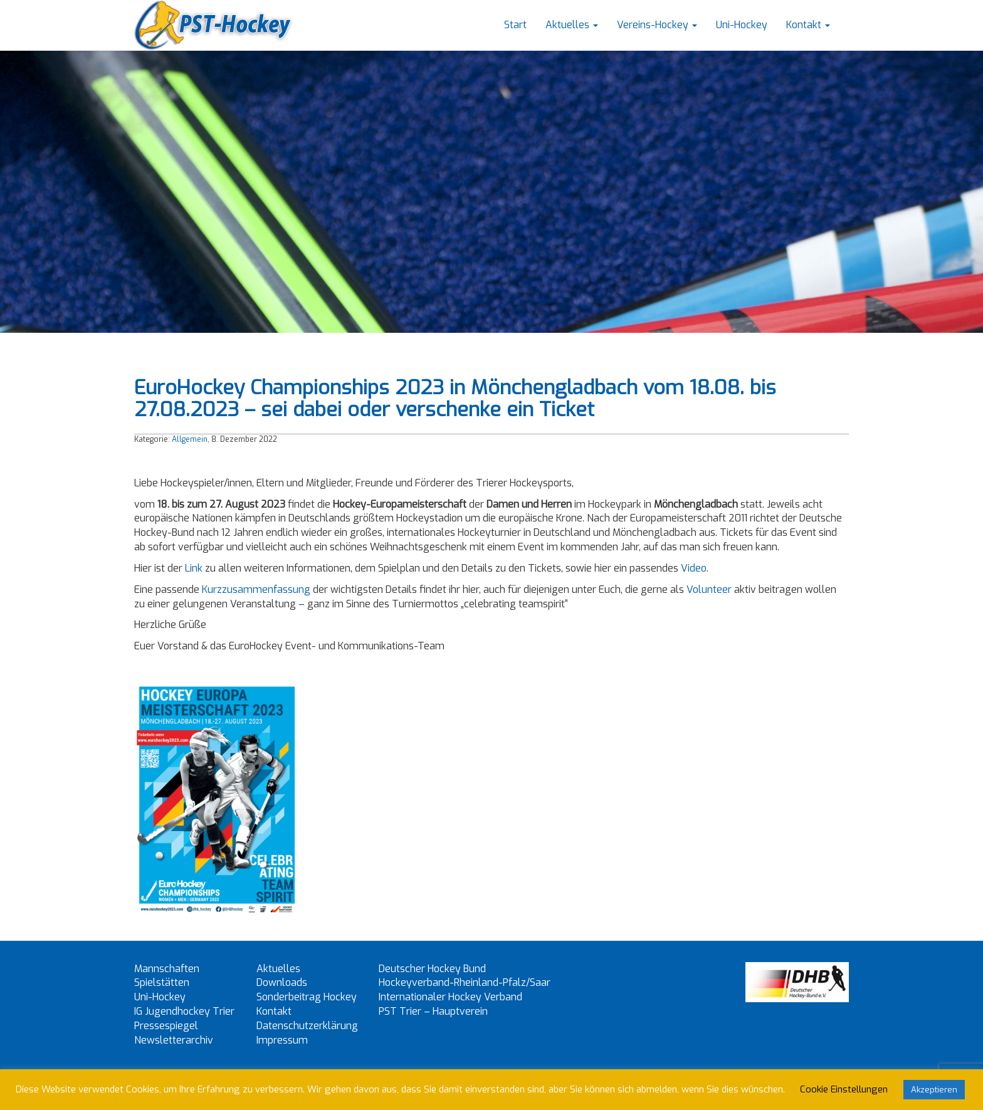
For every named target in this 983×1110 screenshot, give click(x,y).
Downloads (281, 982)
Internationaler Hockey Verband (450, 996)
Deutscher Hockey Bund (432, 968)
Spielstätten (161, 982)
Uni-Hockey (741, 24)
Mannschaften (166, 968)
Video (694, 568)
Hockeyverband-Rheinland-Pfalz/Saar (464, 982)
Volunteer (709, 589)
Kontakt (808, 24)
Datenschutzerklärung (307, 1025)
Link (193, 568)
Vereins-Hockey (657, 24)
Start (515, 24)
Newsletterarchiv (173, 1040)
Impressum (282, 1040)
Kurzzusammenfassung (256, 589)
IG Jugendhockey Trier (184, 1011)
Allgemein (190, 439)
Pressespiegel (166, 1025)
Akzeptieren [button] (934, 1089)
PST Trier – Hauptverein (433, 1011)
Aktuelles (571, 24)
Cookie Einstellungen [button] (844, 1089)
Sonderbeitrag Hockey (306, 996)
